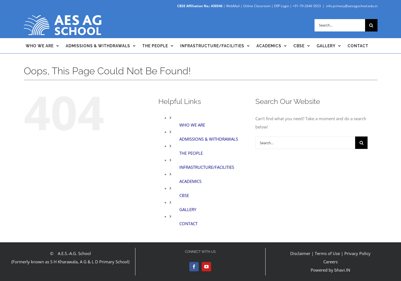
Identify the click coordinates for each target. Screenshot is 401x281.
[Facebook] (194, 266)
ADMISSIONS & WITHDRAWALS (208, 139)
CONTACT (188, 223)
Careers (330, 261)
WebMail (233, 6)
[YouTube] (206, 266)
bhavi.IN (342, 270)
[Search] (371, 25)
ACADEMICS (190, 181)
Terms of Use (327, 253)
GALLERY (187, 209)
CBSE (184, 195)
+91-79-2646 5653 (307, 6)
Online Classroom (257, 6)
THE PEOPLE (191, 153)
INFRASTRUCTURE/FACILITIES (206, 167)
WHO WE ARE (192, 125)
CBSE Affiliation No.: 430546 (199, 6)
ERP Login (281, 6)
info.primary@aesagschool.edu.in (352, 6)
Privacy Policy (357, 253)
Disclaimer (300, 253)
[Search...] (339, 25)
